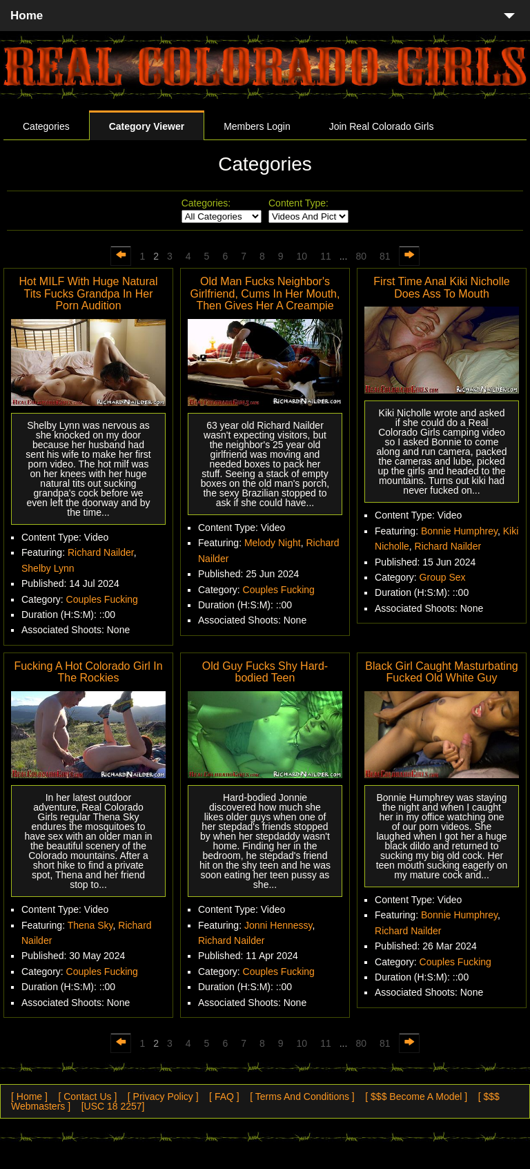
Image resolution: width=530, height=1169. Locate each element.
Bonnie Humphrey (459, 531)
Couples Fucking (102, 599)
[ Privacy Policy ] (163, 1096)
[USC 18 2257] (113, 1106)
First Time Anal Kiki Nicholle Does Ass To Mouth (441, 288)
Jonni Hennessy (278, 925)
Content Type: (298, 203)
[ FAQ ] (224, 1096)
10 (302, 256)
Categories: (206, 203)
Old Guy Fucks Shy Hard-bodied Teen (265, 672)
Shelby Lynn (48, 568)
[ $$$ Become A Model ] (416, 1096)
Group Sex (443, 577)
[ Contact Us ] (87, 1096)
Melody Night (272, 542)
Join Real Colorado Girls (381, 126)
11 (325, 256)
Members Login (257, 126)
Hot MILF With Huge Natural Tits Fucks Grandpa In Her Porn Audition (88, 293)
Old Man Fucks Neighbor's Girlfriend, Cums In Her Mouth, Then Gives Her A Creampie (265, 293)
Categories (46, 126)
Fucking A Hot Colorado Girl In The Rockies (88, 672)
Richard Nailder (101, 552)
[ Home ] (29, 1096)
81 (385, 256)
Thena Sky (90, 925)
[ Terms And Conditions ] (302, 1096)
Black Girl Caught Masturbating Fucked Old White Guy (441, 672)
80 (360, 256)
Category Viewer (146, 126)
